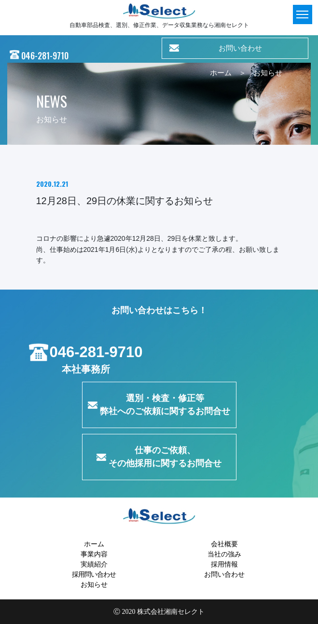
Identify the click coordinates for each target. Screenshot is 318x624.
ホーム (221, 73)
